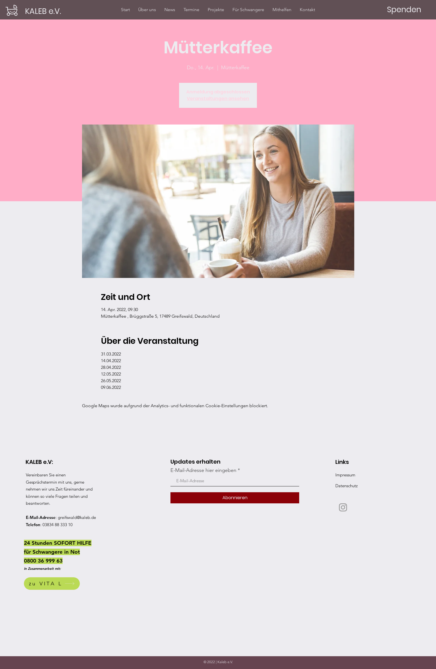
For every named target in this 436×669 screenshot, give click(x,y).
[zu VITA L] (52, 583)
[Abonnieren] (234, 497)
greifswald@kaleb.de (77, 517)
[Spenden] (404, 9)
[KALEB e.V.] (43, 11)
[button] (216, 9)
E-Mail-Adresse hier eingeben (203, 470)
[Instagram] (343, 507)
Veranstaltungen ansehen (218, 98)
